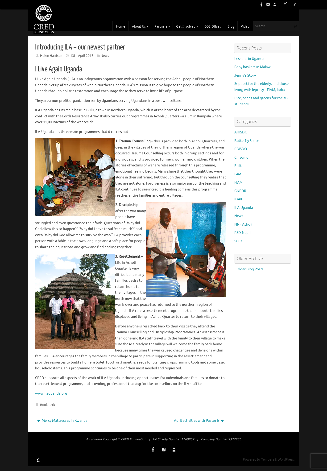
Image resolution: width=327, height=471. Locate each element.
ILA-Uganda (243, 208)
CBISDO (240, 149)
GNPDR (240, 191)
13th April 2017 (81, 56)
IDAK (238, 199)
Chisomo (241, 157)
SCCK (238, 241)
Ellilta (239, 166)
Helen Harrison (51, 56)
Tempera (267, 460)
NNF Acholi (243, 224)
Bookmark (47, 405)
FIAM (238, 182)
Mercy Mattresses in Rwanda (62, 420)
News (105, 56)
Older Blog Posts (250, 269)
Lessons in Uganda (249, 59)
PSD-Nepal (242, 233)
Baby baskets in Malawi (253, 67)
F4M (237, 174)
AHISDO (241, 132)
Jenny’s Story (246, 75)
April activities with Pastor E (199, 420)
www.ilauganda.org (51, 393)
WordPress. (286, 460)
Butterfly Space (246, 141)
